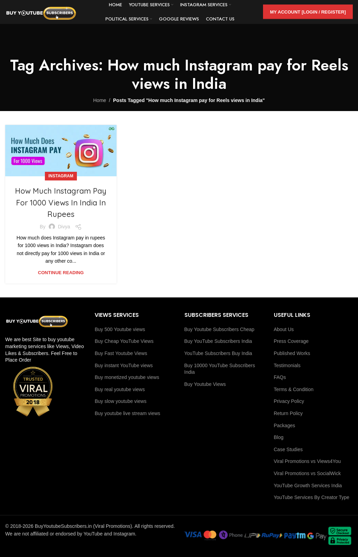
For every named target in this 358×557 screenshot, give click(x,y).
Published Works (292, 353)
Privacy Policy (289, 401)
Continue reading (60, 272)
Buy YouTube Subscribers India (218, 341)
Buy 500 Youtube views (120, 329)
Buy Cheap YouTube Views (124, 341)
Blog (279, 437)
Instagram (60, 176)
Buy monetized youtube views (127, 377)
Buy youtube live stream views (127, 413)
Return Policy (288, 413)
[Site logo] (54, 15)
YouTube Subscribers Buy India (218, 353)
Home (99, 100)
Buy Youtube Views (205, 384)
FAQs (280, 377)
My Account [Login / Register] (308, 15)
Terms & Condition (293, 389)
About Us (284, 329)
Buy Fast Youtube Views (121, 353)
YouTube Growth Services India (308, 485)
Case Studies (288, 449)
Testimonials (287, 365)
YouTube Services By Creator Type (311, 497)
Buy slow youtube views (120, 401)
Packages (284, 425)
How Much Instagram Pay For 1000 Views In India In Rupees (60, 202)
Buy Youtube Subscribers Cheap (219, 329)
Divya (64, 226)
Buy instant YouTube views (124, 365)
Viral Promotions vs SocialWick (307, 473)
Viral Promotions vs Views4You (307, 461)
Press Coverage (291, 341)
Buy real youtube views (120, 389)
